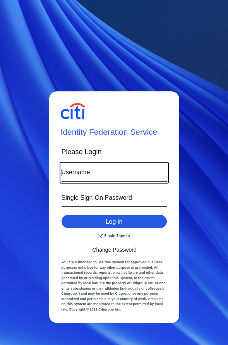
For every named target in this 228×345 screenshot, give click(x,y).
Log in (114, 221)
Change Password (114, 250)
